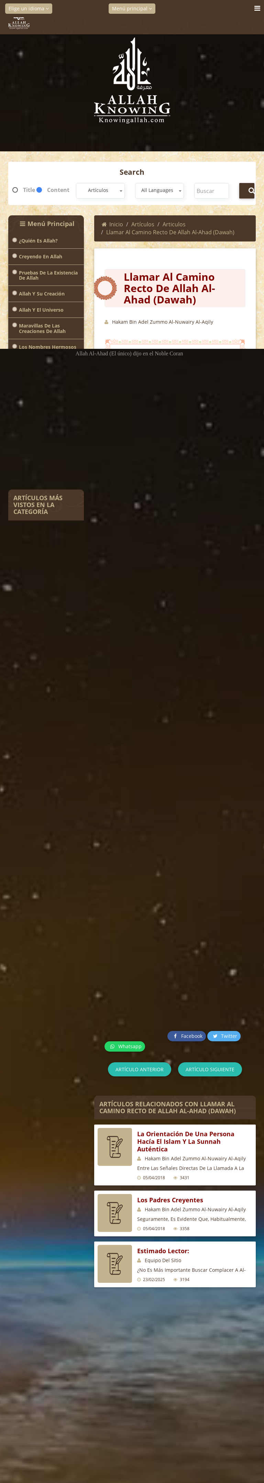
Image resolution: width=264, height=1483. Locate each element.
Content (58, 190)
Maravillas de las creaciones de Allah (42, 328)
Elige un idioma (29, 8)
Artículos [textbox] (98, 190)
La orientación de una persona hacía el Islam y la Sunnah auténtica (185, 1141)
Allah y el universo (41, 309)
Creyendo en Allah (40, 256)
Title (29, 190)
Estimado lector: (163, 1251)
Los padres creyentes (170, 1200)
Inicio (112, 224)
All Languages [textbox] (157, 190)
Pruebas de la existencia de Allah (48, 275)
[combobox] (100, 190)
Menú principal (132, 8)
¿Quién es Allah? (38, 240)
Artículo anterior (140, 1069)
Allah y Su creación (42, 293)
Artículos (142, 224)
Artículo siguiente (210, 1069)
